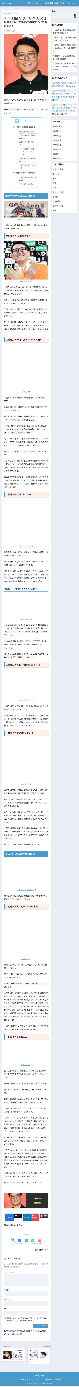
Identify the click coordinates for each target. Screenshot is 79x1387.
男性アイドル (58, 207)
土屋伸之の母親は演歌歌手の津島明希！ (28, 137)
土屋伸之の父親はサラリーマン (28, 144)
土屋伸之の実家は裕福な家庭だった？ (28, 160)
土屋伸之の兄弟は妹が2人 (27, 132)
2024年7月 (57, 136)
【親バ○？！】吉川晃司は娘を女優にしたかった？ (64, 39)
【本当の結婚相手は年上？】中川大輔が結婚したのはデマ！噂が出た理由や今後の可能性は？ (64, 95)
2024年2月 (57, 150)
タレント (56, 175)
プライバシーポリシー (34, 3)
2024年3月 (57, 146)
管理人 (56, 101)
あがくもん (8, 3)
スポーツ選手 (58, 170)
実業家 (55, 198)
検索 (54, 11)
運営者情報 (49, 3)
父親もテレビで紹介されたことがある (28, 152)
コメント (8, 1273)
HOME (39, 1376)
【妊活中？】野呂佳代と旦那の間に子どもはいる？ (64, 31)
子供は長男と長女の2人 (26, 185)
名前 (7, 1291)
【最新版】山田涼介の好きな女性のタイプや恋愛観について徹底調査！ (64, 67)
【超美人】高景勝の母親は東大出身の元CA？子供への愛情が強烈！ (64, 48)
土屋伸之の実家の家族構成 (26, 127)
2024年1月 (57, 155)
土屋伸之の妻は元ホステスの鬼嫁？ (28, 179)
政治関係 (56, 202)
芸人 (46, 1251)
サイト (6, 1310)
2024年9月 (57, 132)
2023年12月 (57, 159)
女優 (54, 189)
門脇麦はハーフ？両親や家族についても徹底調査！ (64, 57)
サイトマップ (71, 3)
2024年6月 (57, 141)
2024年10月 (57, 127)
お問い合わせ (60, 3)
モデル (55, 179)
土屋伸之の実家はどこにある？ (28, 167)
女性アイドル (58, 193)
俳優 (54, 184)
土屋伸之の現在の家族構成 (26, 174)
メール (8, 1300)
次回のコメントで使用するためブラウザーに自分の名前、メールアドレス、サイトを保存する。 (27, 1320)
